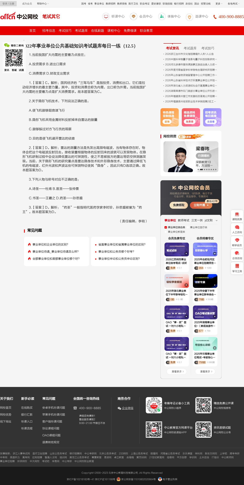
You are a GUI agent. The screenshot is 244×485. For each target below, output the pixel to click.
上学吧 (223, 453)
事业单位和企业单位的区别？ (51, 244)
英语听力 (15, 457)
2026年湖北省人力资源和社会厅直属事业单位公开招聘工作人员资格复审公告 (191, 85)
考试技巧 (65, 30)
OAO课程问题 (51, 435)
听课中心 (118, 16)
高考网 (26, 457)
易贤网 (107, 457)
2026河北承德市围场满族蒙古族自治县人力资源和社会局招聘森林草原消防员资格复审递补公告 (191, 64)
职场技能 (167, 3)
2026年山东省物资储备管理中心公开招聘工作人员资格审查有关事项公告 (191, 75)
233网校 (123, 453)
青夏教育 (96, 457)
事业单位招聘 (7, 461)
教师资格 (122, 3)
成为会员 (27, 3)
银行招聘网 (76, 453)
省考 (90, 3)
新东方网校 (211, 453)
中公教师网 (227, 457)
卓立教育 (119, 457)
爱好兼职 (156, 3)
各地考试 (234, 3)
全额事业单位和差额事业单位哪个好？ (57, 258)
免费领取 (178, 205)
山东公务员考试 (58, 453)
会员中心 (145, 16)
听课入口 (27, 421)
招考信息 (48, 30)
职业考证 (145, 3)
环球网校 (22, 461)
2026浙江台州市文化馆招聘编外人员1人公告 (189, 54)
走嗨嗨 (130, 457)
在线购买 (27, 407)
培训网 (63, 457)
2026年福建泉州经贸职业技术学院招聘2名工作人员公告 (191, 101)
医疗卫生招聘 (40, 453)
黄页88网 (141, 457)
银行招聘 (179, 3)
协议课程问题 (50, 428)
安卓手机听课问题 (53, 407)
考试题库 (81, 30)
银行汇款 (27, 414)
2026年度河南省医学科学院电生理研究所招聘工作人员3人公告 (191, 69)
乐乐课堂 (187, 453)
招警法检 (206, 3)
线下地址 (5, 421)
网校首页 (5, 407)
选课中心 (201, 16)
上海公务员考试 (139, 453)
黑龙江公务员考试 (79, 457)
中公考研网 (90, 453)
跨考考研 (235, 453)
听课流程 (27, 428)
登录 (4, 3)
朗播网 (154, 453)
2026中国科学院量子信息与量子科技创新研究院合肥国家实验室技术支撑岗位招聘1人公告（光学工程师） (191, 59)
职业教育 (146, 30)
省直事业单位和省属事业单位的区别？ (122, 244)
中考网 (3, 457)
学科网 (198, 453)
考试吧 (45, 461)
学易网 (55, 461)
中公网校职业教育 (84, 461)
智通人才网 (51, 457)
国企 (196, 3)
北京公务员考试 (107, 453)
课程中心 (113, 30)
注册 (11, 3)
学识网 (193, 457)
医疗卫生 (133, 3)
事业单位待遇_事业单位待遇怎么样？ (56, 251)
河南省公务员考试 (170, 453)
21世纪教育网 (156, 457)
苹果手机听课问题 (53, 414)
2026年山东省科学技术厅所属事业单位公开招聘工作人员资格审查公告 (191, 80)
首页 (32, 30)
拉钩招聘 (37, 457)
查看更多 (177, 371)
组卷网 (170, 457)
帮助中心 (43, 3)
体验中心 (174, 16)
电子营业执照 (167, 479)
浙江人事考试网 (21, 453)
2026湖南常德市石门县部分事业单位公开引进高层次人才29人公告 (191, 91)
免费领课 (130, 30)
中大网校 (34, 461)
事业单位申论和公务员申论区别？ (119, 258)
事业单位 (99, 3)
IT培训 (215, 457)
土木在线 (204, 457)
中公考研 (67, 461)
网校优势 (5, 414)
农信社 (189, 3)
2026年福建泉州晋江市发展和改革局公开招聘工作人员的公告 (191, 96)
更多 (219, 3)
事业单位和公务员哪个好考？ (116, 251)
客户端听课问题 (52, 421)
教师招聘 (110, 3)
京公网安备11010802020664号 (138, 479)
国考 (83, 3)
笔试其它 (51, 16)
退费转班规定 (50, 442)
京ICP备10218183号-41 (80, 479)
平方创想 (182, 457)
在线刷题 (97, 30)
